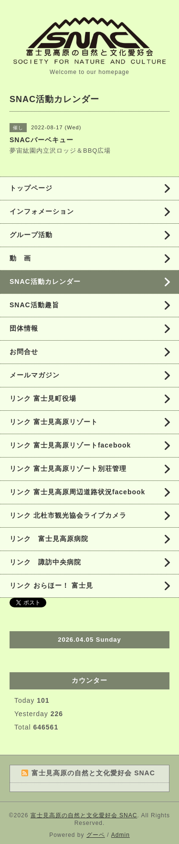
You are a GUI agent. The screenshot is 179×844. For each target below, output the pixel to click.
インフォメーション (42, 211)
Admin (120, 835)
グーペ (95, 835)
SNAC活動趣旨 (34, 305)
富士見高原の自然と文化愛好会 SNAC (84, 815)
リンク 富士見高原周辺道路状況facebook (77, 492)
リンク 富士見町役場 (43, 398)
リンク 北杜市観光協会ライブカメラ (68, 515)
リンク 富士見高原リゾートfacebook (70, 445)
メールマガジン (35, 375)
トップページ (31, 188)
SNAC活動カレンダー (45, 281)
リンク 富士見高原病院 (49, 538)
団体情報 (24, 328)
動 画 (24, 258)
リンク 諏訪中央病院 (45, 562)
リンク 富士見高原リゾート (54, 422)
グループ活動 (31, 235)
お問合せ (24, 351)
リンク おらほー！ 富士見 (51, 585)
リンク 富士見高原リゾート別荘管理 (68, 468)
